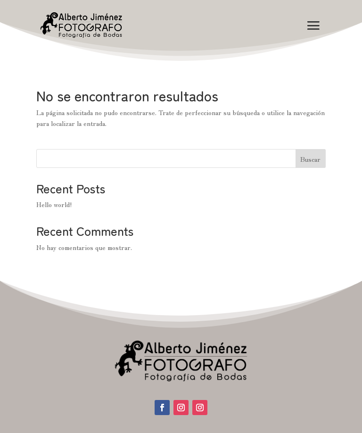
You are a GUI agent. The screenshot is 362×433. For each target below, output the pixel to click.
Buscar (310, 159)
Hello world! (54, 204)
